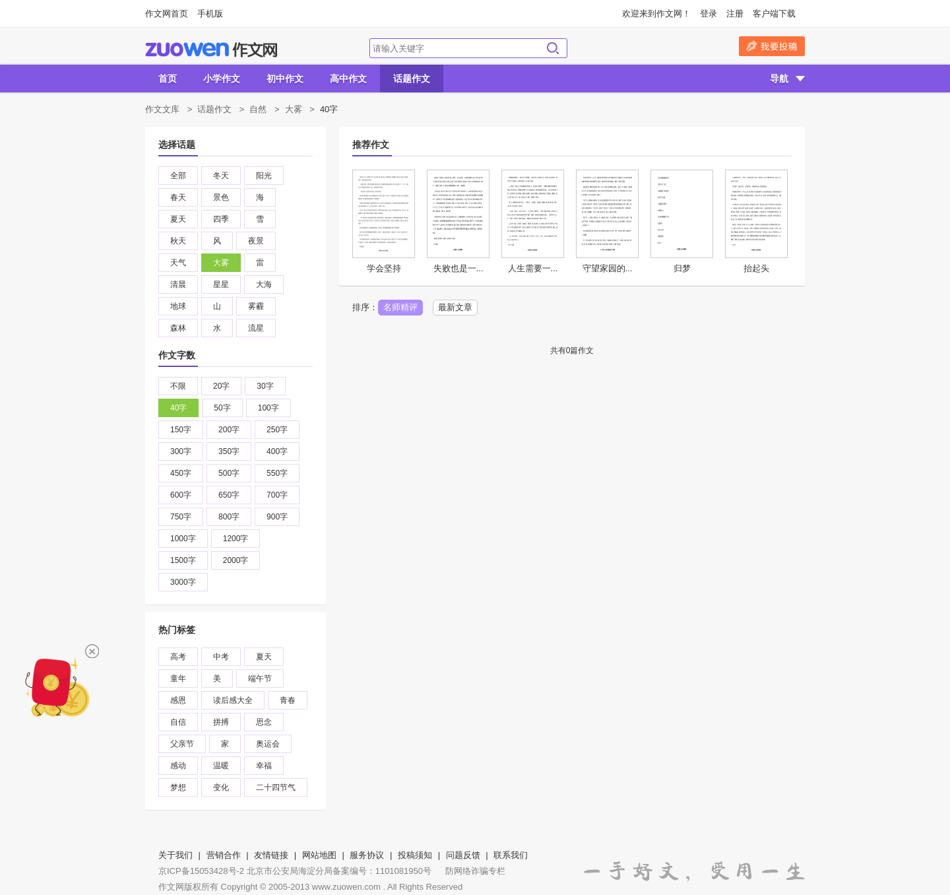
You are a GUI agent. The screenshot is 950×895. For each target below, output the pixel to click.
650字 (228, 495)
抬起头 (756, 268)
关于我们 (175, 855)
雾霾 (256, 306)
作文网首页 (166, 13)
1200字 (236, 538)
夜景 (256, 241)
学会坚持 (384, 268)
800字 (228, 516)
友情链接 (271, 855)
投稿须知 (415, 855)
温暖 (221, 765)
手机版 (210, 13)
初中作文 (285, 78)
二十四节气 (276, 787)
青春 (288, 700)
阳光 (264, 175)
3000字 (183, 582)
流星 (256, 328)
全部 (178, 175)
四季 (221, 219)
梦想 (178, 787)
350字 (228, 451)
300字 (180, 451)
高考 (178, 656)
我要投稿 (772, 46)
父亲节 (182, 743)
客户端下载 (774, 13)
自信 (178, 722)
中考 (221, 656)
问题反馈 (463, 855)
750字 (180, 516)
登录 (708, 13)
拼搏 (221, 722)
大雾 (293, 109)
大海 (264, 284)
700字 (277, 495)
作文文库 (162, 109)
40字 (178, 408)
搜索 (553, 48)
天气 (178, 262)
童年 (178, 678)
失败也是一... (458, 268)
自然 (258, 109)
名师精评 (400, 307)
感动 (178, 765)
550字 (277, 473)
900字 (277, 516)
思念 (264, 722)
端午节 (260, 678)
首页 (167, 78)
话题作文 (411, 78)
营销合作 (223, 855)
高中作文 (348, 78)
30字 (265, 386)
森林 (178, 328)
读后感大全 (233, 700)
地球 (178, 306)
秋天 (178, 241)
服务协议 (367, 855)
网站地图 (319, 855)
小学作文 (221, 78)
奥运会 (268, 743)
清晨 (178, 284)
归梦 (682, 268)
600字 (180, 495)
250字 (277, 429)
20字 (221, 386)
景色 (221, 197)
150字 (180, 429)
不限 (178, 386)
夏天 (178, 219)
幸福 (264, 765)
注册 (735, 13)
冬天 (221, 175)
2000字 (236, 560)
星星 (221, 284)
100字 (268, 408)
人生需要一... (533, 268)
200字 (228, 429)
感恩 (178, 700)
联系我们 (510, 855)
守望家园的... (608, 268)
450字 (180, 473)
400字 (277, 451)
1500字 (183, 560)
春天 (178, 197)
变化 (221, 787)
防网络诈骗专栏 (475, 871)
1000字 (183, 538)
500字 (228, 473)
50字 (222, 408)
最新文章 (455, 307)
